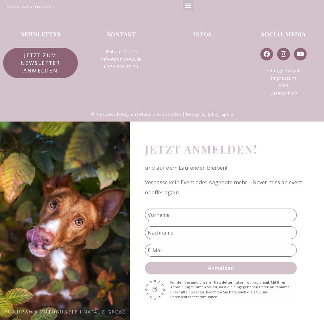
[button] (188, 5)
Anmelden (221, 268)
